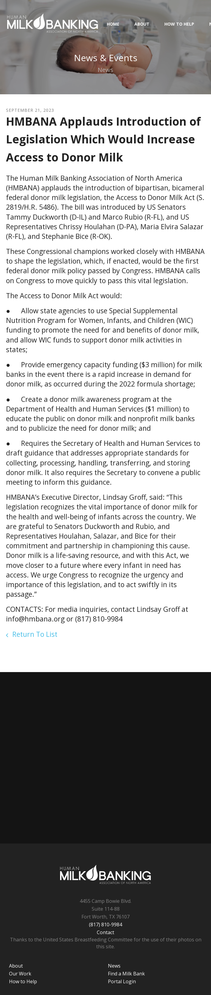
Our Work (20, 973)
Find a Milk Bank (126, 973)
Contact (105, 932)
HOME (113, 24)
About (141, 24)
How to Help (179, 24)
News (114, 965)
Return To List (34, 634)
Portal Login (122, 981)
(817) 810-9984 (105, 924)
